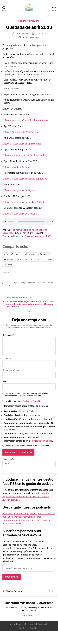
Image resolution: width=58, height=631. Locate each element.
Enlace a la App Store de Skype (18, 190)
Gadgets (15, 282)
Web (4, 382)
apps (8, 282)
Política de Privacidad (32, 401)
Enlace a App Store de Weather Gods (21, 132)
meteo (50, 282)
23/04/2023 (40, 33)
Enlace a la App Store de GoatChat (20, 213)
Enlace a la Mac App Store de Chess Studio (24, 155)
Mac (44, 282)
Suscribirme (11, 577)
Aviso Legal (15, 624)
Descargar (7, 233)
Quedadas (34, 21)
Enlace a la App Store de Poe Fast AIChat (23, 202)
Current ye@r (8, 459)
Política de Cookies (28, 628)
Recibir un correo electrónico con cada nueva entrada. (27, 445)
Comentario (8, 335)
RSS (48, 236)
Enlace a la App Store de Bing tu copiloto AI (24, 178)
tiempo (9, 285)
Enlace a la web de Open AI (16, 167)
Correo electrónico (34, 236)
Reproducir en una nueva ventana (29, 230)
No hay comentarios (30, 37)
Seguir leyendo (29, 615)
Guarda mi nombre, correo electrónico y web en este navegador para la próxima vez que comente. (26, 394)
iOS (39, 282)
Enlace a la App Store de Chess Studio (21, 143)
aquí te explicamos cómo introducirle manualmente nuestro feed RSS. (25, 496)
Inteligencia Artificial (28, 282)
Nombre (6, 359)
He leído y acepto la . (22, 401)
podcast (23, 21)
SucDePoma (24, 33)
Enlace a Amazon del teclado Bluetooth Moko (25, 120)
